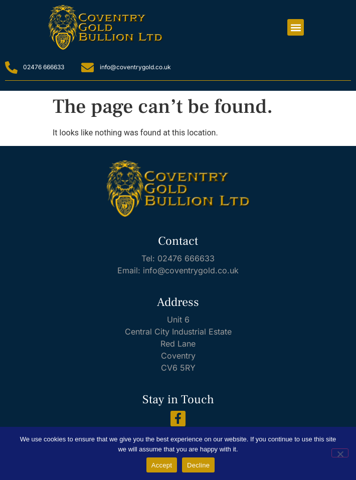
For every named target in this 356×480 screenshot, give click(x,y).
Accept (161, 465)
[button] (295, 27)
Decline (198, 465)
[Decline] (339, 452)
